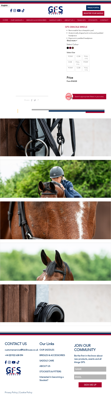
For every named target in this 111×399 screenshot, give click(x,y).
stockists (92, 20)
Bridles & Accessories (36, 20)
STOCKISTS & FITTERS (50, 371)
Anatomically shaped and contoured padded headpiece (86, 34)
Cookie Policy (25, 392)
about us (69, 20)
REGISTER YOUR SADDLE (93, 13)
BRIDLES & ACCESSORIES (52, 355)
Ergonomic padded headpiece (80, 38)
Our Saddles (16, 20)
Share (26, 100)
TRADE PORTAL (93, 8)
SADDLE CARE (46, 360)
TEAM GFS (81, 20)
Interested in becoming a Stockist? (51, 379)
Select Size (71, 52)
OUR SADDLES (46, 350)
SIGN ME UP (90, 384)
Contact (104, 20)
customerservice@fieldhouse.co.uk (21, 350)
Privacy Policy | (12, 392)
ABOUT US (44, 366)
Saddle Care (55, 20)
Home (5, 20)
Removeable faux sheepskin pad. (81, 30)
